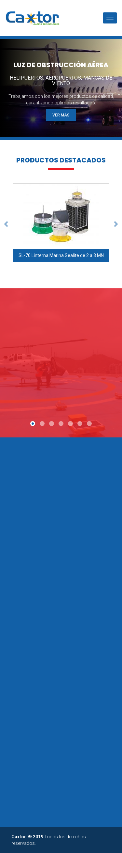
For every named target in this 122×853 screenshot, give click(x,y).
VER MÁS (61, 115)
